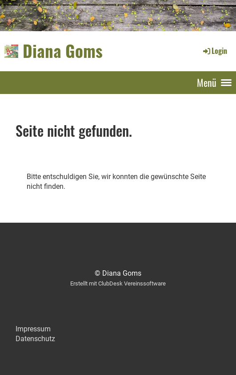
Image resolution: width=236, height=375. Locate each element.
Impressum (33, 329)
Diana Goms (63, 50)
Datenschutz (35, 338)
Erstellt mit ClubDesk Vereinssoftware (118, 283)
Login (214, 50)
